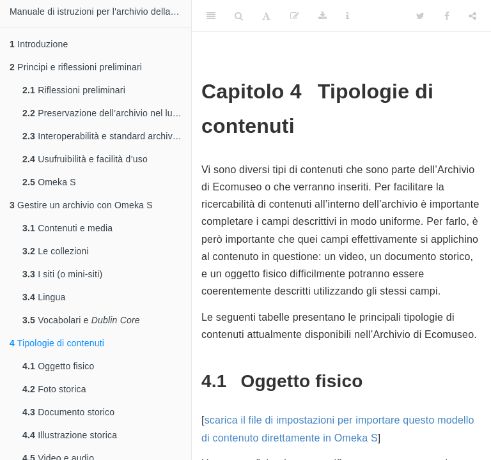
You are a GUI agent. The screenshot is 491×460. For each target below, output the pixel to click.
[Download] (322, 16)
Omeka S (49, 182)
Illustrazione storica (69, 435)
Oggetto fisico (58, 366)
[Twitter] (420, 16)
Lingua (43, 297)
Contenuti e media (67, 228)
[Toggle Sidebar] (211, 16)
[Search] (239, 16)
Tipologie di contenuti (57, 343)
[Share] (472, 16)
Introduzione (39, 44)
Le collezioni (55, 251)
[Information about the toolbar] (347, 16)
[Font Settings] (266, 16)
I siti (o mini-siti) (62, 274)
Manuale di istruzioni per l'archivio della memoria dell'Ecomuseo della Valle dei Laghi (100, 11)
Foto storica (54, 389)
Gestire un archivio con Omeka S (81, 205)
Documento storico (68, 412)
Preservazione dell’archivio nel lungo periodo (106, 113)
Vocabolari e (81, 320)
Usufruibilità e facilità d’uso (85, 159)
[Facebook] (447, 16)
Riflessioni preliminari (73, 90)
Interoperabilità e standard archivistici (106, 136)
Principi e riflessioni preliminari (76, 67)
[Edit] (295, 16)
